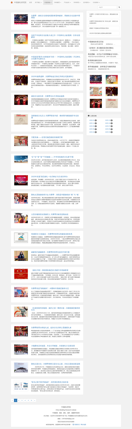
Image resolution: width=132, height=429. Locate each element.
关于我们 (38, 2)
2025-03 (109, 132)
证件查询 (86, 2)
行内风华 (96, 2)
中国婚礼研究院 (20, 2)
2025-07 (109, 126)
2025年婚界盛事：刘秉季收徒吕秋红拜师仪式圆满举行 (52, 76)
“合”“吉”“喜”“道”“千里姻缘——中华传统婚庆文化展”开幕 (52, 157)
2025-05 (109, 129)
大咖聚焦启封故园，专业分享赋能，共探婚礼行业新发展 (53, 346)
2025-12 (109, 120)
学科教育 (57, 2)
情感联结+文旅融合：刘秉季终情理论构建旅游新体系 (51, 234)
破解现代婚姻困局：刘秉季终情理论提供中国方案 (50, 252)
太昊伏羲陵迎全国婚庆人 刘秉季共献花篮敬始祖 (49, 214)
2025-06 (93, 129)
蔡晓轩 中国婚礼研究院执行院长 (99, 28)
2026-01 (93, 120)
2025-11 (93, 123)
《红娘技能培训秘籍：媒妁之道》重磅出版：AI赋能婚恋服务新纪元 (55, 309)
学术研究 (77, 2)
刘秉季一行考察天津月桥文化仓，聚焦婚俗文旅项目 (103, 15)
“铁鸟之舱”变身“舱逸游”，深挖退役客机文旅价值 (49, 382)
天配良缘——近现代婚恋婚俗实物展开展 (47, 137)
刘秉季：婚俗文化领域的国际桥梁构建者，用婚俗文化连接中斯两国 (55, 17)
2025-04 (93, 132)
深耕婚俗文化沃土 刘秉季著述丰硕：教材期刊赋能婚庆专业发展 (55, 117)
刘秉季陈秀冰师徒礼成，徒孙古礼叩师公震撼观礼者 (51, 328)
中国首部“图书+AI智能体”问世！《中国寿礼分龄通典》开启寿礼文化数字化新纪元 (55, 58)
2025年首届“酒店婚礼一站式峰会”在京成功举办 (49, 177)
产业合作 (67, 2)
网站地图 (83, 424)
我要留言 (76, 424)
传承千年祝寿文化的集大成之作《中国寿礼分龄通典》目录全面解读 (55, 36)
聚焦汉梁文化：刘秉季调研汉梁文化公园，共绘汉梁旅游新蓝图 (55, 364)
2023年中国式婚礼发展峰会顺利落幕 (100, 33)
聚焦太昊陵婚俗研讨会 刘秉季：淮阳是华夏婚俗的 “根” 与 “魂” (55, 195)
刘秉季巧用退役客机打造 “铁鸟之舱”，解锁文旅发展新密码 (103, 22)
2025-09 (93, 126)
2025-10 (109, 123)
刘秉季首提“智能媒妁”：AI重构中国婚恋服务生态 (50, 288)
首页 (30, 2)
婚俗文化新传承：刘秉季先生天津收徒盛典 (47, 96)
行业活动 (48, 2)
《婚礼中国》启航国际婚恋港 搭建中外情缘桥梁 (49, 270)
